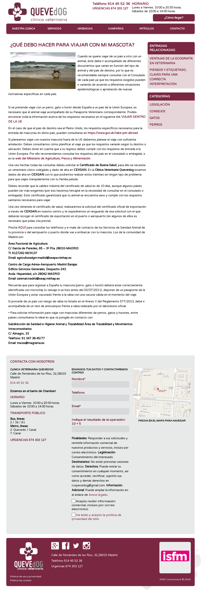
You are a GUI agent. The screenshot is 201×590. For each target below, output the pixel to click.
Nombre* (79, 379)
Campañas (115, 28)
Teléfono (78, 393)
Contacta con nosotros (32, 362)
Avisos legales (98, 495)
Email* (76, 406)
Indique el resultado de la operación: (98, 422)
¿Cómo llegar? (173, 17)
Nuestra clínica (23, 28)
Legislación (160, 104)
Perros (156, 124)
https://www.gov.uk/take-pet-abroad (113, 133)
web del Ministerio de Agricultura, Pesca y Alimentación (52, 158)
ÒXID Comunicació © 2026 (175, 579)
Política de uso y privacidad (25, 576)
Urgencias (85, 28)
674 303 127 (119, 8)
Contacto (177, 28)
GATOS (155, 118)
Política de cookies (20, 580)
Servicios (54, 28)
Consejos (157, 111)
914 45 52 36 (119, 4)
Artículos (146, 28)
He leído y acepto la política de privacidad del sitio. (96, 517)
